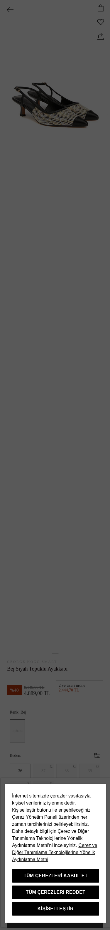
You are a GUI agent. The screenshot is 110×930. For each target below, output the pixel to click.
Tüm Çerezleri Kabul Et (55, 875)
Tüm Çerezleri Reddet (55, 892)
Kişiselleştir (56, 908)
